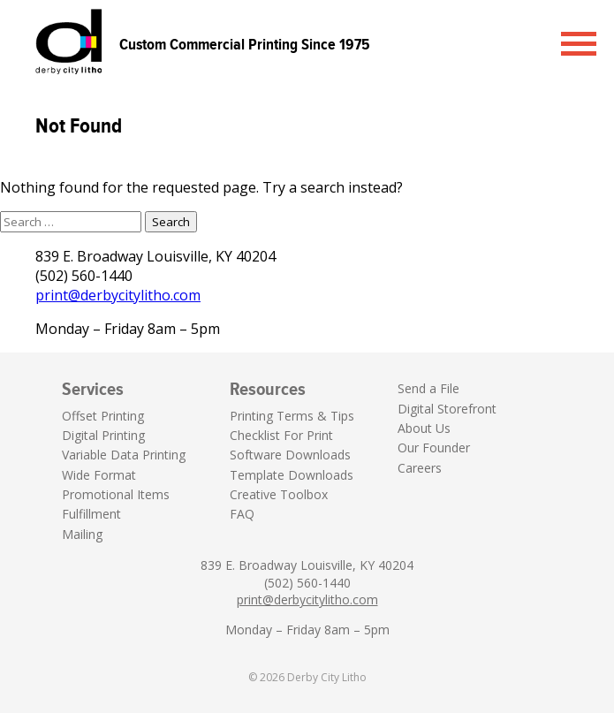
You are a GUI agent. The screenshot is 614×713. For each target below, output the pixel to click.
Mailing (82, 534)
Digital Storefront (447, 408)
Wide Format (99, 474)
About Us (424, 428)
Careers (420, 467)
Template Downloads (291, 474)
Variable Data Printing (124, 454)
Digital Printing (103, 435)
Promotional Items (116, 494)
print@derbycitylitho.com (118, 295)
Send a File (428, 388)
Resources (268, 388)
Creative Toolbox (279, 494)
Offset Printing (103, 415)
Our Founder (434, 447)
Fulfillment (91, 513)
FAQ (242, 513)
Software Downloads (290, 454)
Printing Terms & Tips (292, 415)
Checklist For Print (281, 435)
